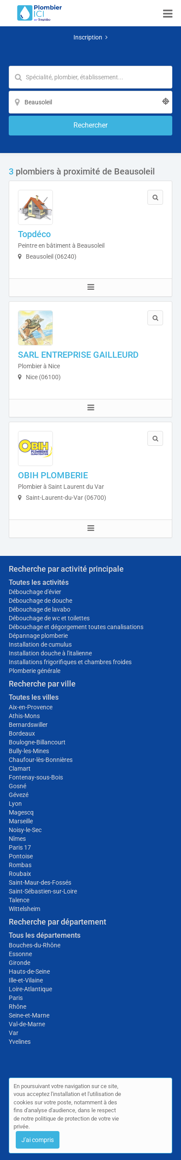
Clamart (20, 768)
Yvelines (20, 1041)
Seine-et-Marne (29, 1015)
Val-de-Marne (27, 1024)
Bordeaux (22, 733)
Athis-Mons (24, 715)
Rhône (17, 1006)
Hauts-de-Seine (29, 971)
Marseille (21, 821)
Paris (16, 997)
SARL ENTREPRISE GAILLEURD (78, 354)
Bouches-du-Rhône (34, 945)
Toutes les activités (39, 582)
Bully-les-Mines (29, 750)
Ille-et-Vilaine (26, 980)
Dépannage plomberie (38, 635)
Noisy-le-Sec (25, 829)
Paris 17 (20, 847)
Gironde (19, 962)
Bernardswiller (28, 724)
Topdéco (34, 234)
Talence (19, 900)
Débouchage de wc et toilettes (49, 618)
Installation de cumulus (40, 644)
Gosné (17, 786)
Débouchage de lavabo (39, 609)
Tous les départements (44, 935)
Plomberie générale (34, 670)
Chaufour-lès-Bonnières (41, 759)
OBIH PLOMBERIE (53, 475)
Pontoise (21, 856)
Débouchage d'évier (35, 591)
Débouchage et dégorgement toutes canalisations (76, 626)
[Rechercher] (90, 125)
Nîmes (17, 838)
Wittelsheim (24, 908)
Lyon (15, 803)
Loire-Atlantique (30, 989)
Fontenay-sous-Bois (36, 777)
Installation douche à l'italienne (50, 653)
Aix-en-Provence (30, 707)
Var (13, 1032)
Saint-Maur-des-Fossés (40, 882)
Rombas (20, 864)
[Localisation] (90, 102)
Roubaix (20, 873)
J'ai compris (37, 1139)
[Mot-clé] (90, 77)
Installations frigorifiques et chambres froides (70, 661)
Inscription (90, 37)
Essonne (20, 953)
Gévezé (18, 794)
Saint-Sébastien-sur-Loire (43, 891)
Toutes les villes (34, 697)
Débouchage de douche (40, 600)
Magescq (21, 812)
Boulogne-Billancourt (37, 742)
